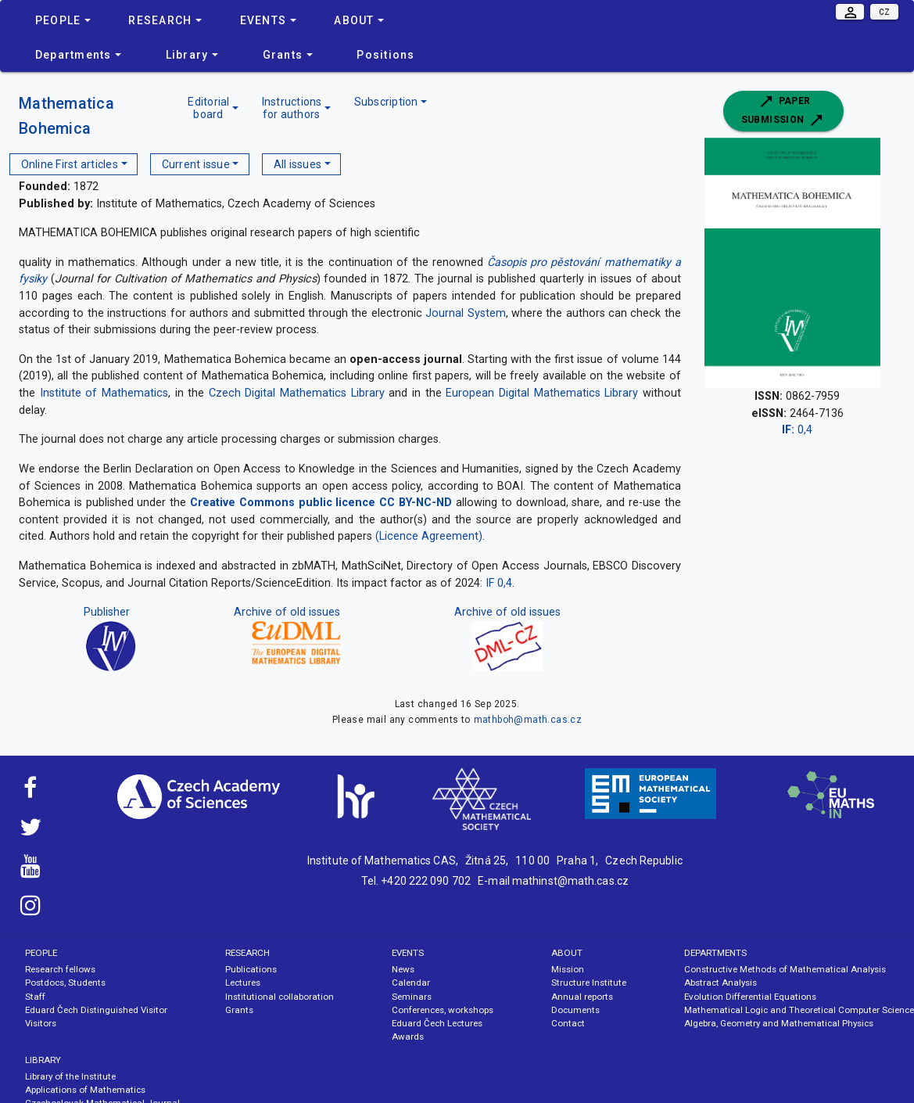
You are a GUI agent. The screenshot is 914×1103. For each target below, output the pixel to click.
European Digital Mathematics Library (542, 393)
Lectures (242, 982)
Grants (239, 1009)
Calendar (411, 982)
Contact (568, 1023)
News (403, 969)
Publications (251, 969)
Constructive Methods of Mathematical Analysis (785, 969)
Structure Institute (588, 982)
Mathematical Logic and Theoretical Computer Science (799, 1009)
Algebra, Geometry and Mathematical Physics (778, 1023)
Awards (408, 1036)
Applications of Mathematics (85, 1089)
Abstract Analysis (720, 982)
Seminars (412, 996)
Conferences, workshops (442, 1009)
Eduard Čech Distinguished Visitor (96, 1009)
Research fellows (60, 969)
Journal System (465, 313)
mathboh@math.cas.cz (528, 719)
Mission (567, 969)
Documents (575, 1009)
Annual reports (582, 996)
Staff (35, 996)
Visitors (40, 1023)
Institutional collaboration (279, 996)
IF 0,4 (499, 583)
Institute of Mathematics (104, 393)
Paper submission (783, 111)
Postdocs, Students (65, 982)
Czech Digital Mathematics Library (297, 393)
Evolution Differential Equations (750, 996)
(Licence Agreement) (428, 536)
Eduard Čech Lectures (437, 1023)
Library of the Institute (70, 1076)
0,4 (797, 430)
